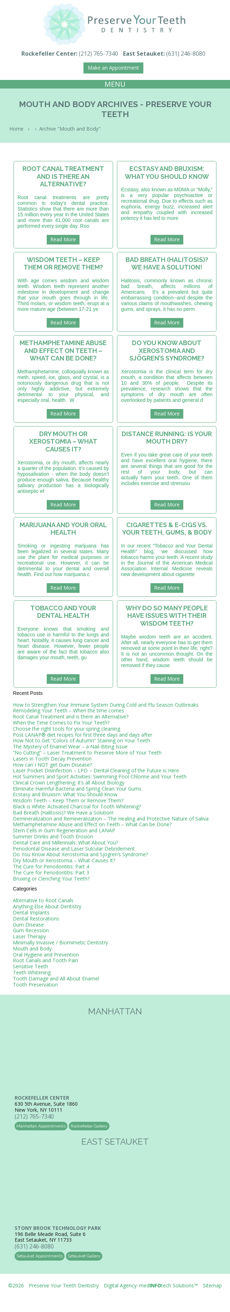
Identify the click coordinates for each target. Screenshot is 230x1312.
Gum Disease (28, 924)
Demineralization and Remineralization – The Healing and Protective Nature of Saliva (111, 818)
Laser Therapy (29, 936)
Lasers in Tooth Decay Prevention (52, 758)
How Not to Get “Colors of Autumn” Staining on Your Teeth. (82, 740)
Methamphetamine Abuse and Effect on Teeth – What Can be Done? (92, 824)
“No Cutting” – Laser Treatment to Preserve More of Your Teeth (87, 752)
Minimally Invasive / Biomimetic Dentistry (60, 942)
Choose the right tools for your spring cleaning (66, 728)
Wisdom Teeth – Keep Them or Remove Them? (68, 800)
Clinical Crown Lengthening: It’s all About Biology (68, 782)
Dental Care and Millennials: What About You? (65, 842)
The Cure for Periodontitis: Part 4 (51, 866)
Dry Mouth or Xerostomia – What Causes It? (64, 860)
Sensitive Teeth (30, 966)
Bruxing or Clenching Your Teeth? (51, 878)
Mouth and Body (32, 948)
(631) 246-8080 (185, 53)
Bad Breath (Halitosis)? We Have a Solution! (63, 812)
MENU (115, 84)
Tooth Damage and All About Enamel (56, 978)
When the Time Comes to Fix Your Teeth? (61, 722)
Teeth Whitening (32, 972)
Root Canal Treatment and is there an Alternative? (70, 716)
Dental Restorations (36, 918)
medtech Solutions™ (168, 1285)
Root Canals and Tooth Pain (45, 960)
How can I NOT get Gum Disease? (52, 764)
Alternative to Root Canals (43, 900)
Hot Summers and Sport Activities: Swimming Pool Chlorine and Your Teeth (99, 776)
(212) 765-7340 (98, 53)
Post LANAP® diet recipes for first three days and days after (82, 734)
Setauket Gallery (84, 1255)
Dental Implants (31, 912)
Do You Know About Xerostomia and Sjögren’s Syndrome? (80, 854)
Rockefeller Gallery (89, 1126)
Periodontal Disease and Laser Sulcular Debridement (74, 848)
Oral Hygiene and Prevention (46, 954)
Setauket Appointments (39, 1255)
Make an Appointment (113, 67)
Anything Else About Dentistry (47, 906)
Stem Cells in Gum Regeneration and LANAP (64, 830)
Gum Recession (31, 930)
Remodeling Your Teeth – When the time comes (68, 710)
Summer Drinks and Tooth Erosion (53, 836)
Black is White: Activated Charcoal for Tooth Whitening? (77, 806)
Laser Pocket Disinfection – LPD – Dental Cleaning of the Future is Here (96, 770)
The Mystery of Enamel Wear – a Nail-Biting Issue (70, 746)
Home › (20, 128)
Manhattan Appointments (41, 1126)
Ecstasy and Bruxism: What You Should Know (65, 794)
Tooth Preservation (35, 984)
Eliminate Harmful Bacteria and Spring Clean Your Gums (77, 788)
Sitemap (212, 1285)
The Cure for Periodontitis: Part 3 (51, 872)
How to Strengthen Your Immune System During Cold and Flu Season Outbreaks (106, 704)
